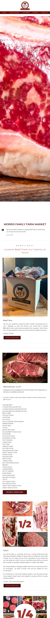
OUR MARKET (26, 12)
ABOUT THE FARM (14, 12)
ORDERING (35, 12)
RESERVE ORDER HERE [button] (12, 337)
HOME (4, 12)
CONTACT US (44, 12)
